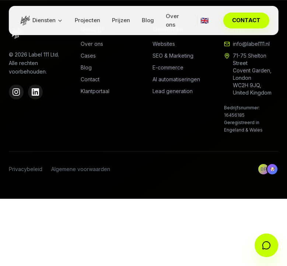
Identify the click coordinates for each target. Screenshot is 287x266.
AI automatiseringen (176, 79)
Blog (148, 20)
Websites (164, 44)
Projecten (87, 20)
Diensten (47, 20)
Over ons (172, 20)
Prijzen (121, 20)
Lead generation (173, 91)
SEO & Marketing (173, 55)
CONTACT (246, 20)
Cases (88, 55)
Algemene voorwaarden (80, 169)
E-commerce (168, 67)
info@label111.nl (251, 44)
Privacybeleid (25, 169)
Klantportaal (95, 91)
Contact (90, 79)
